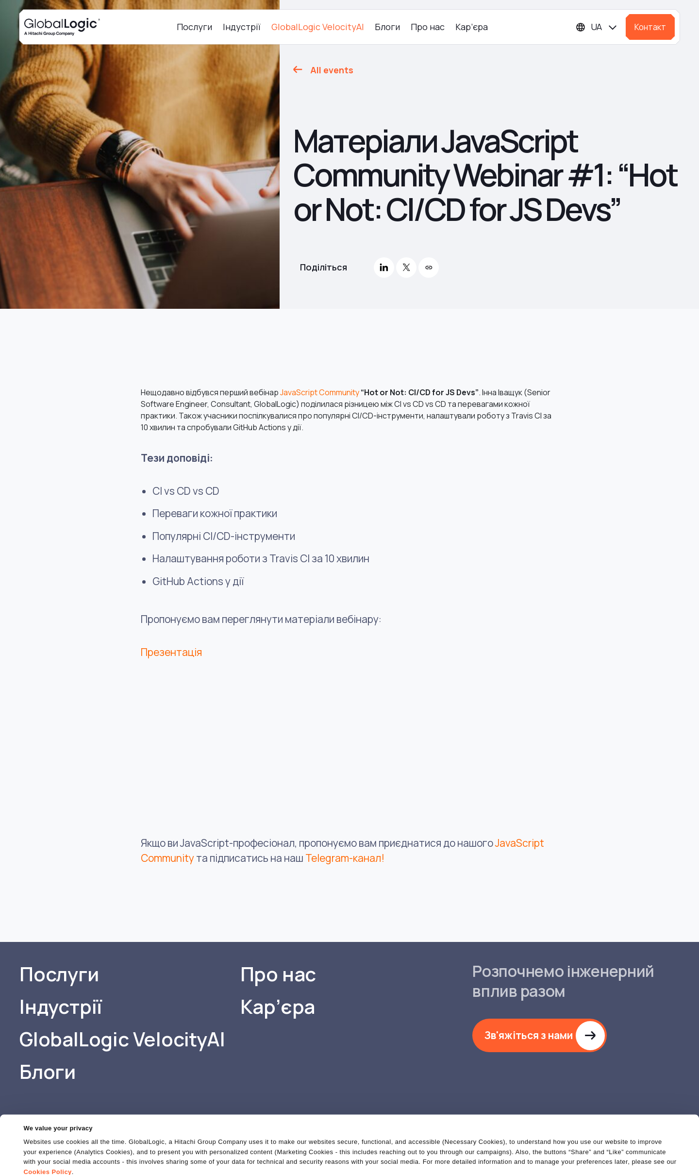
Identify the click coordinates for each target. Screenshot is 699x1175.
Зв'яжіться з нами (528, 1035)
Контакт (650, 27)
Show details (43, 1161)
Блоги (387, 27)
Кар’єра (471, 27)
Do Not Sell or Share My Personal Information (580, 1150)
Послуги (194, 27)
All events (331, 70)
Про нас (428, 27)
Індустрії (242, 27)
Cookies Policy (47, 1133)
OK (451, 1150)
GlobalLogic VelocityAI (317, 27)
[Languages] (596, 27)
